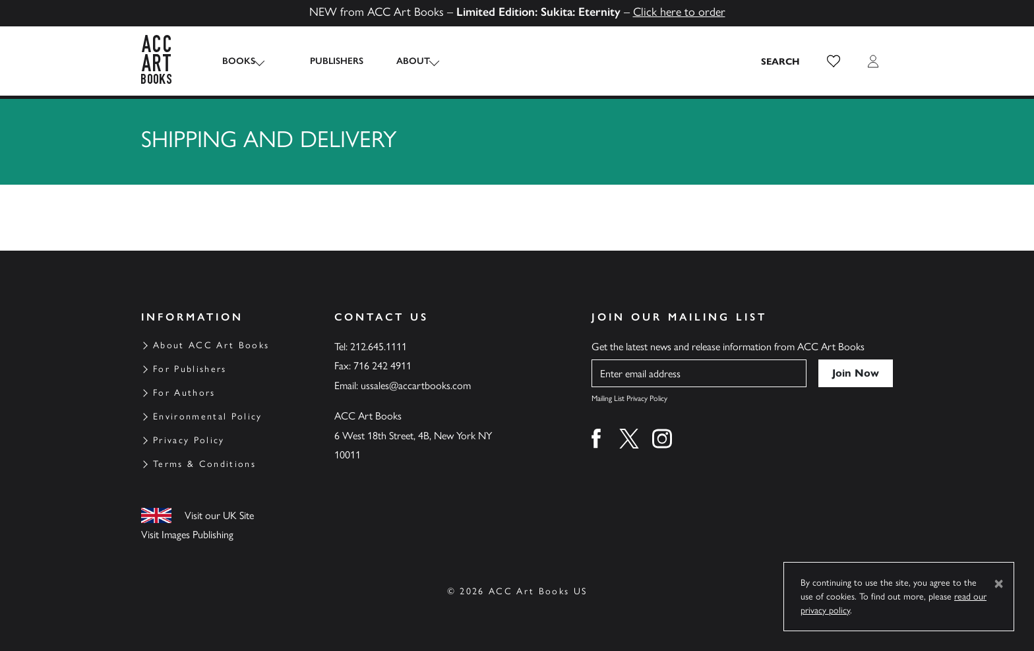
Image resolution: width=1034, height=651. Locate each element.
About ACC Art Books (211, 345)
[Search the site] (781, 61)
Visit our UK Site (219, 515)
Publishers (324, 61)
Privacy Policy (189, 440)
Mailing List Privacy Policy (629, 398)
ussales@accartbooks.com (416, 385)
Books (238, 61)
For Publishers (190, 369)
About (401, 61)
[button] (833, 61)
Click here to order (679, 12)
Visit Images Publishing (187, 534)
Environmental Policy (207, 416)
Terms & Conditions (204, 464)
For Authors (184, 392)
